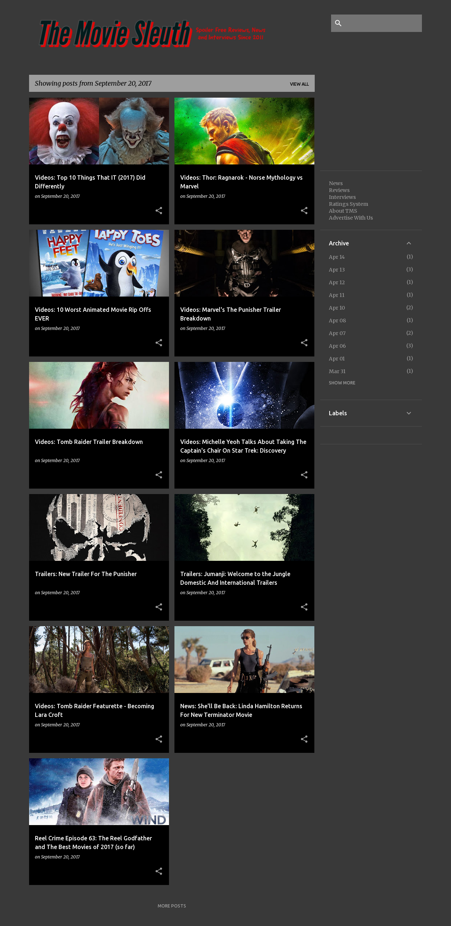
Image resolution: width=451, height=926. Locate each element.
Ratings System (348, 204)
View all (299, 84)
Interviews (342, 197)
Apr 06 (337, 346)
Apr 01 (337, 358)
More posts (172, 905)
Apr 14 (337, 257)
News (336, 183)
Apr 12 (337, 282)
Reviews (339, 190)
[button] (158, 211)
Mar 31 (337, 371)
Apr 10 (337, 308)
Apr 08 (337, 320)
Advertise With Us (351, 218)
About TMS (343, 211)
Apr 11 (337, 295)
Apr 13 (337, 269)
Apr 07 (337, 333)
